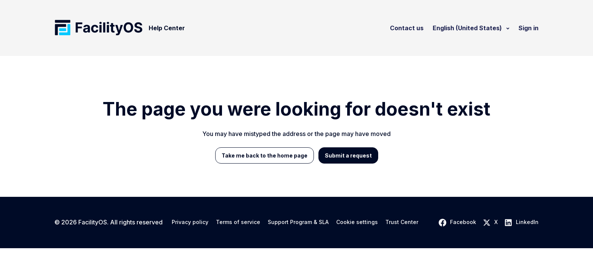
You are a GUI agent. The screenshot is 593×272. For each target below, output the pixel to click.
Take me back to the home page (264, 155)
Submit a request (348, 155)
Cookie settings (357, 222)
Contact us (407, 28)
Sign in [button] (528, 28)
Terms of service (238, 222)
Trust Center (401, 222)
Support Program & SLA (298, 222)
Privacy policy (190, 222)
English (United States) (468, 28)
